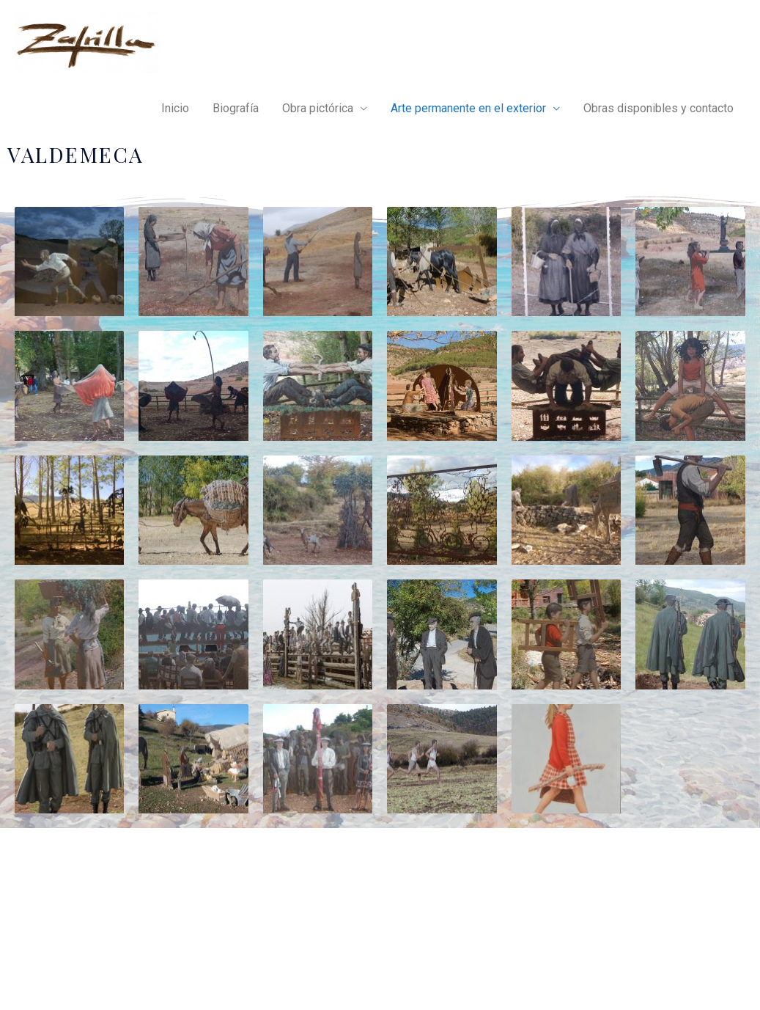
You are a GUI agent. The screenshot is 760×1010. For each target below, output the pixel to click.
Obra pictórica (317, 108)
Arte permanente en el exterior (468, 108)
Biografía (236, 108)
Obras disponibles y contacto (658, 108)
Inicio (175, 108)
